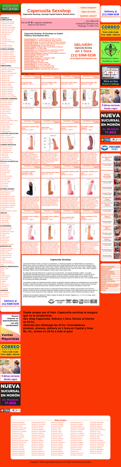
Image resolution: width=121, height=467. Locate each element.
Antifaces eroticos (6, 229)
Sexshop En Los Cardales (19, 431)
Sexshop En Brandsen (96, 447)
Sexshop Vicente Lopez (31, 67)
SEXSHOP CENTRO (107, 279)
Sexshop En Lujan (56, 429)
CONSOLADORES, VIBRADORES (106, 269)
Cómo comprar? (88, 8)
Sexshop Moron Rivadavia (32, 58)
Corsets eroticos (5, 111)
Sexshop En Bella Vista (37, 451)
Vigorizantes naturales (7, 244)
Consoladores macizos (7, 53)
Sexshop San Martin (30, 63)
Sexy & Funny (5, 285)
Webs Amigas (60, 420)
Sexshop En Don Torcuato (19, 442)
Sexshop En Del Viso (37, 442)
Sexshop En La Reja (95, 433)
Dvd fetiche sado (5, 170)
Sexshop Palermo (30, 40)
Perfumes (4, 43)
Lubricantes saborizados (8, 41)
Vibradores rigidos (6, 84)
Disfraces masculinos (7, 139)
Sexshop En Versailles (57, 424)
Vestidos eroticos (6, 131)
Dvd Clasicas (4, 183)
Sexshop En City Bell (18, 446)
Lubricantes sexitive (6, 45)
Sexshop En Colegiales (76, 442)
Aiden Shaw (45, 127)
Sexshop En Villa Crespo (38, 424)
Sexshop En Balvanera (18, 453)
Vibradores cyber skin (7, 75)
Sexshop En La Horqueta (77, 435)
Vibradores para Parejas (8, 69)
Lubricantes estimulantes (8, 29)
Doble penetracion (6, 255)
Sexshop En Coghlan (18, 444)
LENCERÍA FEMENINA (107, 272)
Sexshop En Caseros (76, 446)
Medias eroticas (5, 117)
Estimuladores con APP (7, 191)
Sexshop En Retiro (17, 426)
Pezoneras (4, 242)
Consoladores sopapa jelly (8, 60)
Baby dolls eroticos (6, 104)
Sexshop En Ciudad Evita (97, 444)
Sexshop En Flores (95, 438)
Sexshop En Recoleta (37, 426)
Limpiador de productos (7, 23)
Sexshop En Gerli (17, 438)
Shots (2, 283)
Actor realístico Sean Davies (50, 172)
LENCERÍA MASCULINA (108, 274)
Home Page (24, 74)
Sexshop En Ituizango (18, 437)
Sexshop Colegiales (30, 66)
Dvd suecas (4, 185)
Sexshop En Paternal (96, 426)
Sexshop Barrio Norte (31, 42)
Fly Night (3, 36)
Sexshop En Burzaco (76, 447)
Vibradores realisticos (7, 89)
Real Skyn (4, 38)
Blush (2, 272)
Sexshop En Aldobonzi (18, 455)
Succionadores (5, 194)
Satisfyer (3, 281)
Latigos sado (4, 154)
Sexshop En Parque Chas (19, 428)
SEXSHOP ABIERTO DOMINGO (110, 285)
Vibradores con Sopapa (7, 95)
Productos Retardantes (7, 262)
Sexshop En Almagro (96, 453)
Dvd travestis (4, 187)
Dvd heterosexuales (6, 176)
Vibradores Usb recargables (9, 96)
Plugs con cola (5, 224)
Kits (2, 264)
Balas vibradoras (5, 192)
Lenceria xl (4, 115)
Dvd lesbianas (5, 179)
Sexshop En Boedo (36, 449)
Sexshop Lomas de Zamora (33, 53)
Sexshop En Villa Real (18, 422)
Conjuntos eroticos (6, 109)
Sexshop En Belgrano (57, 451)
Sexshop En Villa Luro (57, 422)
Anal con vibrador (6, 216)
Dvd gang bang (5, 172)
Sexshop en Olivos (56, 428)
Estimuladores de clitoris (8, 196)
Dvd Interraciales (6, 178)
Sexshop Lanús (29, 59)
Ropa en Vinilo (5, 122)
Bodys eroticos (5, 106)
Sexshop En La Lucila (57, 435)
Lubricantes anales (6, 25)
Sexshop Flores (29, 50)
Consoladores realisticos (8, 58)
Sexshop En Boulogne (18, 449)
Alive (2, 270)
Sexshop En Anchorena (76, 453)
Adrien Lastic (4, 268)
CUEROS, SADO (106, 275)
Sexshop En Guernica (76, 437)
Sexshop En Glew (95, 437)
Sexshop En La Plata (18, 435)
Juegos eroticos (5, 237)
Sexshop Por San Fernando (97, 442)
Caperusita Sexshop (49, 10)
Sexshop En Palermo (37, 428)
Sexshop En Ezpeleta (37, 440)
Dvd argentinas (5, 165)
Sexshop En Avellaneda (57, 453)
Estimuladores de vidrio (7, 198)
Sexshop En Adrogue (57, 455)
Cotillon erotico (5, 233)
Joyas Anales (5, 220)
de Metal (3, 209)
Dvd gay (3, 174)
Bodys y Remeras (6, 135)
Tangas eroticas (5, 126)
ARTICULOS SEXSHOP (107, 266)
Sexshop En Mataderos (37, 429)
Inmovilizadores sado (7, 152)
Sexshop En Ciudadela (76, 444)
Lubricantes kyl (5, 34)
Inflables (3, 259)
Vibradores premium (6, 86)
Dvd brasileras (5, 167)
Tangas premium (5, 127)
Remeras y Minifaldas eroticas (9, 120)
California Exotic (5, 275)
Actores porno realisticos (8, 51)
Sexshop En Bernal (56, 449)
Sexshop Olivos (29, 61)
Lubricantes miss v (6, 39)
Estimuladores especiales (8, 200)
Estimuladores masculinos (8, 203)
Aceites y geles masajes (8, 21)
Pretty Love (4, 279)
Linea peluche (5, 157)
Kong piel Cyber (27, 82)
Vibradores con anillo (7, 248)
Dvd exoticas (4, 169)
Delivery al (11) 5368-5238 (10, 302)
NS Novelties (4, 277)
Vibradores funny (6, 76)
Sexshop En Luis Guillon (77, 429)
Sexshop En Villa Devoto (19, 424)
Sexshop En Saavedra (96, 424)
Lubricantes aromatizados (8, 27)
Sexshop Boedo (29, 48)
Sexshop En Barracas (96, 451)
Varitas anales (5, 222)
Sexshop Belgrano (30, 39)
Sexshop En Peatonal (76, 426)
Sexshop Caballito (30, 47)
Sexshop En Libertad (76, 431)
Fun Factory (4, 288)
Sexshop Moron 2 (107, 249)
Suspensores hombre (7, 142)
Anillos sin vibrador (6, 250)
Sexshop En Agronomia (37, 455)
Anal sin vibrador (5, 218)
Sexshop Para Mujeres (107, 238)
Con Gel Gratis (5, 292)
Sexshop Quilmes (30, 55)
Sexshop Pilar (28, 69)
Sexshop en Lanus (17, 433)
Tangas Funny (5, 129)
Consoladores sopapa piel (8, 62)
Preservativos (5, 238)
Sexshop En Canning (18, 447)
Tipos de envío (88, 12)
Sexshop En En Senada (96, 440)
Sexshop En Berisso (76, 449)
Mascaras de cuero (6, 159)
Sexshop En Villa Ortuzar (38, 422)
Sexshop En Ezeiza (56, 440)
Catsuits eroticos (5, 108)
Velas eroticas (5, 240)
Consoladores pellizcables (8, 56)
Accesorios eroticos (6, 228)
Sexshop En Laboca (56, 433)
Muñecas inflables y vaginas (9, 211)
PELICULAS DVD (106, 277)
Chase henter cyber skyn (89, 82)
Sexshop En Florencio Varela (20, 440)
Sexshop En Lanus (95, 431)
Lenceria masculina (6, 141)
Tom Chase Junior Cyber (69, 82)
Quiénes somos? (88, 16)
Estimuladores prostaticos (8, 205)
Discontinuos (4, 294)
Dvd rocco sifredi (5, 181)
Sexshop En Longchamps (38, 431)
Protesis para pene (6, 261)
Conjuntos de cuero (6, 148)
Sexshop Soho (74, 451)
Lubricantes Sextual (6, 47)
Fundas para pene (6, 257)
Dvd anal (3, 163)
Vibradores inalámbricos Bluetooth (10, 67)
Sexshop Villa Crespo (31, 51)
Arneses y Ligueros (6, 102)
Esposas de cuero (6, 150)
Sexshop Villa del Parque (32, 45)
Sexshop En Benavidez (18, 451)
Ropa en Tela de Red (7, 124)
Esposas (3, 235)
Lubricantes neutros (6, 32)
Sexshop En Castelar (57, 446)
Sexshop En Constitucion (58, 442)
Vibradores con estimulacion (9, 73)
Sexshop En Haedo (56, 437)
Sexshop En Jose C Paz (96, 435)
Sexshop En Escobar (76, 440)
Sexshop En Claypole (57, 444)
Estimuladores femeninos (8, 201)
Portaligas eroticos (6, 118)
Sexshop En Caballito (57, 447)
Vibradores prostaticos (7, 87)
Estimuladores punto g (7, 207)
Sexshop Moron (29, 56)
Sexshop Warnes (29, 64)
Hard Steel (4, 286)
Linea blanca (4, 155)
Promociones (4, 296)
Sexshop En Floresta (76, 438)
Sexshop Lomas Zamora (38, 435)
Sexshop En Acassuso (76, 455)
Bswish (3, 274)
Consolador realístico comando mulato (29, 172)
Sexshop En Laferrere (37, 433)
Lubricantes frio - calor (7, 30)
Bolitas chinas (5, 252)
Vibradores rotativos (6, 93)
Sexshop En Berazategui (97, 449)
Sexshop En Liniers (56, 431)
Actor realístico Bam (67, 217)
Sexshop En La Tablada (77, 433)
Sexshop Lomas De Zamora (97, 429)
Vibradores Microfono (7, 91)
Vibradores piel (5, 80)
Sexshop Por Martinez (57, 438)
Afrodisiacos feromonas (7, 231)
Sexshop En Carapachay (97, 446)
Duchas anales (5, 215)
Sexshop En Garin (36, 438)
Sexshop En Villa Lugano (97, 422)
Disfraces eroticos (6, 113)
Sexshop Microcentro (31, 44)
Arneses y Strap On (6, 253)
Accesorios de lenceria (7, 100)
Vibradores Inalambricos (8, 82)
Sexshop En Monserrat (96, 428)
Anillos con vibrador (6, 71)
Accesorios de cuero (7, 146)
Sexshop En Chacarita (37, 446)
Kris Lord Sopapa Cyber (49, 82)
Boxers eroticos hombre (7, 137)
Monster (3, 63)
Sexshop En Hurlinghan (38, 437)
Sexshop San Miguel (37, 447)
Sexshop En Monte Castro (77, 428)
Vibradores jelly (5, 78)
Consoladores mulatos (7, 54)
